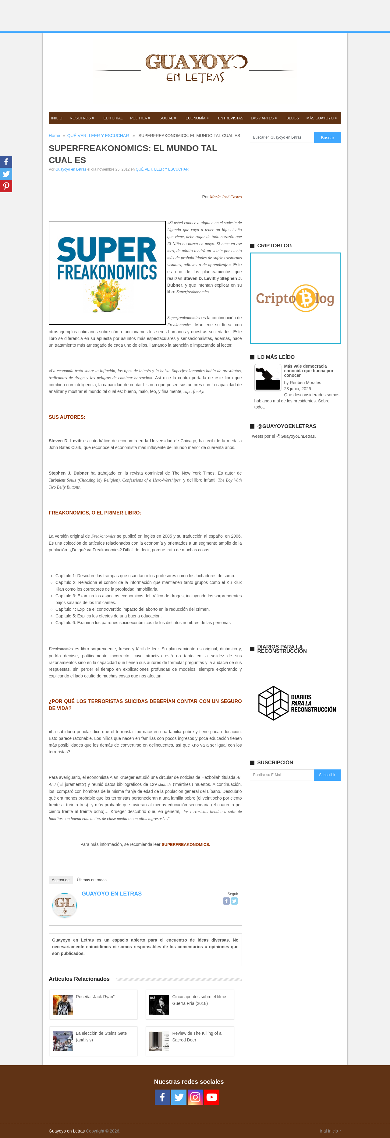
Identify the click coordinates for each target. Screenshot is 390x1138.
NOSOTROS (82, 118)
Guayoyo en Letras (70, 169)
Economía (198, 118)
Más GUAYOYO (322, 118)
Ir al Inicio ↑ (330, 1131)
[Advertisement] (195, 16)
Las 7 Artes (264, 118)
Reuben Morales (305, 382)
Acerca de (61, 880)
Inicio (56, 118)
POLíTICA (140, 118)
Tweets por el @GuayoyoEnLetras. (283, 436)
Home (54, 135)
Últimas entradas (92, 880)
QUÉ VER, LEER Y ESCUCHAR (98, 135)
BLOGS (292, 118)
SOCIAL (169, 118)
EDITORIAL (113, 118)
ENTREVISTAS (230, 118)
